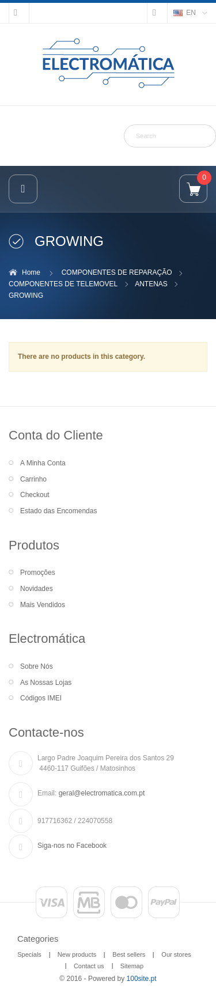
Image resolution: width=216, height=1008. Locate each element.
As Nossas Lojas (45, 683)
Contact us (89, 965)
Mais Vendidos (42, 605)
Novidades (36, 589)
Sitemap (131, 965)
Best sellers (128, 954)
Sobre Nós (36, 666)
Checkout (35, 495)
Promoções (37, 573)
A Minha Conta (43, 463)
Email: (46, 793)
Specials (29, 954)
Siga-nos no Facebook (72, 846)
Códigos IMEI (41, 698)
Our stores (176, 954)
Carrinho (33, 479)
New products (77, 954)
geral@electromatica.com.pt (102, 793)
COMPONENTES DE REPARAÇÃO (117, 272)
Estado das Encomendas (58, 511)
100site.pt (142, 979)
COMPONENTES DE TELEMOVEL (63, 284)
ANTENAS (151, 284)
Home (31, 272)
